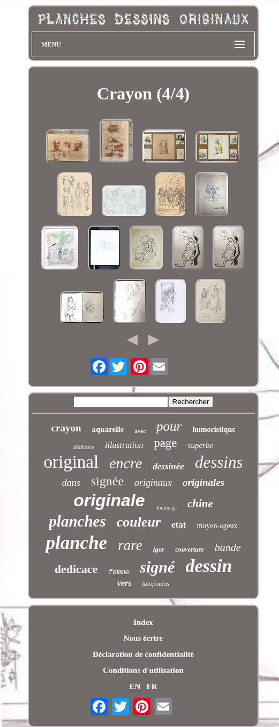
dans (71, 482)
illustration (124, 445)
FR (152, 686)
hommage (166, 508)
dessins (219, 462)
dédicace (83, 447)
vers (124, 582)
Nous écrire (143, 638)
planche (76, 542)
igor (159, 549)
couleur (139, 522)
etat (178, 525)
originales (203, 482)
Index (143, 622)
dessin (208, 566)
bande (228, 547)
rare (130, 545)
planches (77, 521)
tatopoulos (155, 583)
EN (134, 686)
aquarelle (108, 429)
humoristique (213, 430)
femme (118, 572)
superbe (201, 445)
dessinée (168, 466)
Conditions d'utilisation (143, 670)
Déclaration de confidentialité (143, 654)
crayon (66, 428)
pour (169, 426)
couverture (189, 549)
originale (109, 500)
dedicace (76, 569)
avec (140, 431)
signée (107, 481)
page (165, 443)
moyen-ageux (217, 526)
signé (157, 567)
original (71, 461)
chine (200, 503)
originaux (153, 482)
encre (125, 463)
